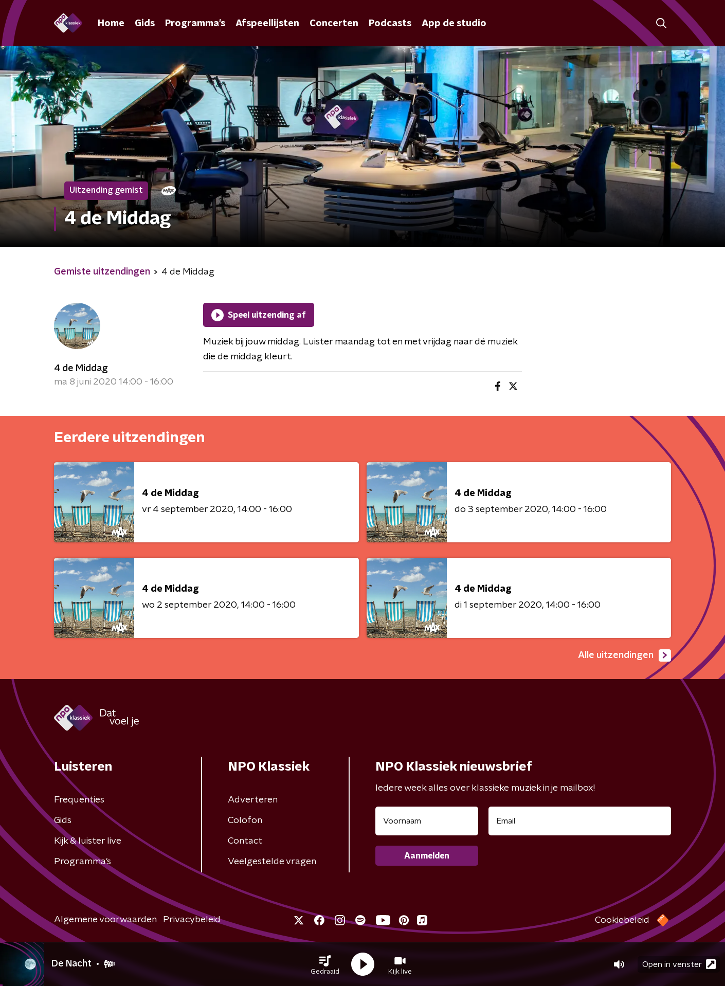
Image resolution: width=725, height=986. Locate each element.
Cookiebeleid (622, 920)
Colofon (245, 820)
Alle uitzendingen (624, 655)
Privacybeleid (192, 919)
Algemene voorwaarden (105, 919)
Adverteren (253, 800)
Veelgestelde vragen (272, 861)
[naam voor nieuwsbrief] (426, 821)
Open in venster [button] (679, 964)
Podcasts (390, 23)
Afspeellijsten (267, 23)
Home (111, 23)
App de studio (454, 23)
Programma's (195, 23)
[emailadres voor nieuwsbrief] (579, 821)
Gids (145, 23)
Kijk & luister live (87, 841)
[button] (325, 964)
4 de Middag (81, 368)
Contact (245, 841)
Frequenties (79, 800)
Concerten (334, 23)
